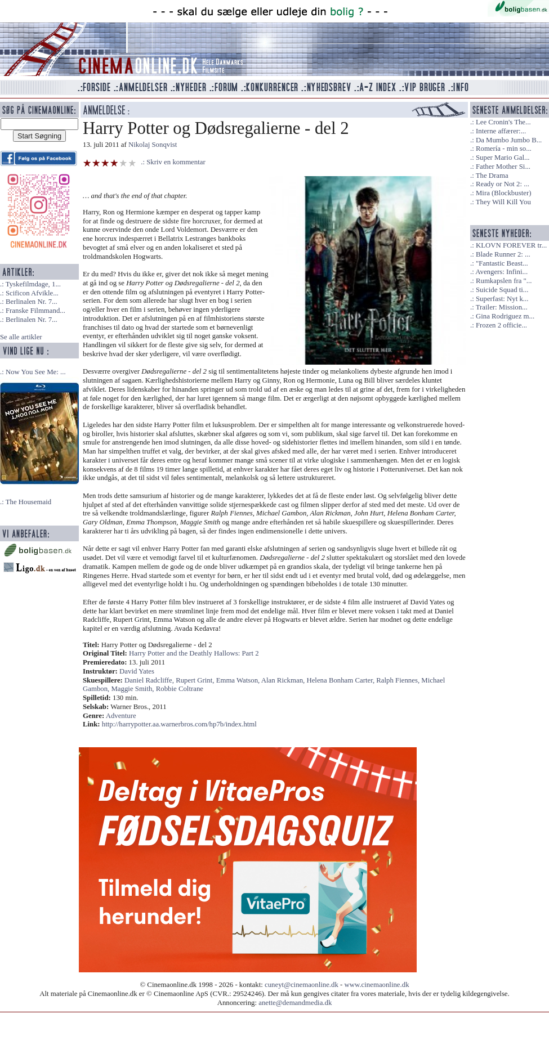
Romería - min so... (504, 148)
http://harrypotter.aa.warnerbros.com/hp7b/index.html (179, 724)
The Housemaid (28, 502)
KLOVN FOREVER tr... (511, 245)
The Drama (492, 176)
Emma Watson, (238, 680)
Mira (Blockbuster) (503, 193)
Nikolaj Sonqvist (152, 145)
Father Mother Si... (503, 166)
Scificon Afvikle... (32, 293)
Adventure (121, 716)
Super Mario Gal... (503, 157)
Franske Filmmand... (35, 311)
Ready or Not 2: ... (502, 184)
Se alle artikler (21, 337)
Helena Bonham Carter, (341, 680)
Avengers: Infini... (501, 272)
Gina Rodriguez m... (505, 316)
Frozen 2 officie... (501, 325)
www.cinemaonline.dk (377, 985)
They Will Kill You (503, 202)
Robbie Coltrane (179, 689)
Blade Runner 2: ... (503, 254)
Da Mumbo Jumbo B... (509, 140)
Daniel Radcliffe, (150, 680)
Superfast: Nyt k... (502, 299)
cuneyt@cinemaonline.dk (301, 985)
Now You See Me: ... (36, 372)
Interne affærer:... (501, 131)
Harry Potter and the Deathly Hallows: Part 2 (194, 653)
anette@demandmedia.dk (295, 1003)
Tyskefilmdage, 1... (33, 284)
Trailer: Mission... (502, 307)
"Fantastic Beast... (502, 263)
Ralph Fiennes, (398, 680)
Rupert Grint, (196, 680)
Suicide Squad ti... (502, 290)
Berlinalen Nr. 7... (31, 302)
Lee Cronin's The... (503, 122)
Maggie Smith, (133, 689)
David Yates (136, 671)
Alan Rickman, (284, 680)
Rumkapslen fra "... (504, 281)
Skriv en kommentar (176, 162)
